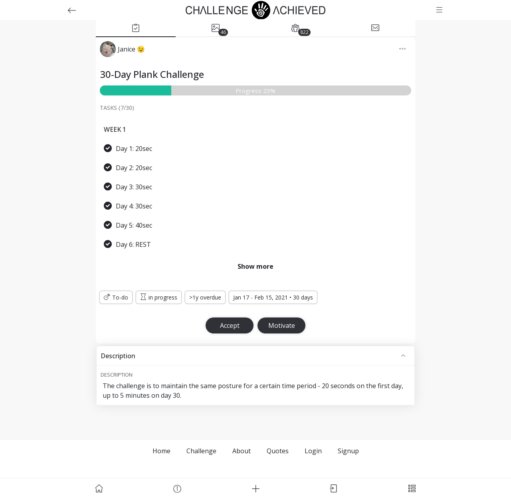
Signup (348, 450)
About (241, 450)
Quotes (278, 450)
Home (161, 450)
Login (313, 450)
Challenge (201, 450)
